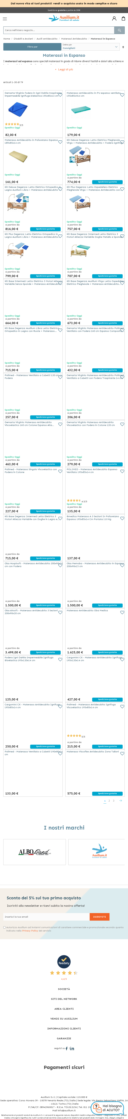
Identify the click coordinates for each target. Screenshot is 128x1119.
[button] (123, 47)
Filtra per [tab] (32, 46)
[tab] (64, 989)
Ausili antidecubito (47, 38)
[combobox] (64, 30)
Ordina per (67, 45)
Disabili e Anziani (24, 38)
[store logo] (64, 18)
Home (7, 38)
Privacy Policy (30, 930)
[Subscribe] (100, 917)
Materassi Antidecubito (74, 38)
